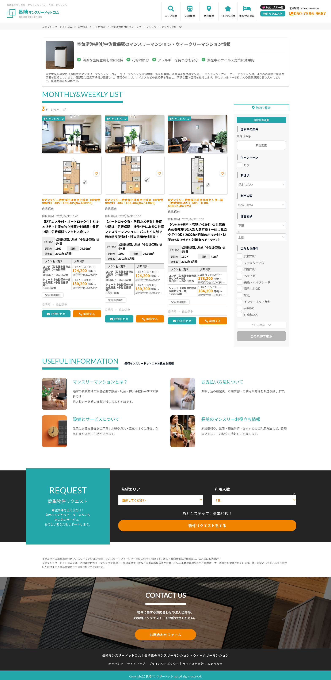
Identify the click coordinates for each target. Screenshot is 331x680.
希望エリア (130, 487)
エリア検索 (171, 16)
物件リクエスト (272, 14)
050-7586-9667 (310, 13)
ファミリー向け (254, 261)
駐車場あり (251, 313)
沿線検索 (190, 16)
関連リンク (116, 661)
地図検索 (209, 16)
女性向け (250, 254)
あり (246, 163)
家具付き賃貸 (246, 16)
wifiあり (249, 307)
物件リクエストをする (207, 524)
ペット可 (250, 274)
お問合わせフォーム (165, 633)
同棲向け (250, 267)
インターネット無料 (257, 300)
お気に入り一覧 (274, 7)
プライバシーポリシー (164, 661)
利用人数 (222, 487)
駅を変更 (261, 144)
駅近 (247, 294)
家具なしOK (252, 287)
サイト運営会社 (193, 661)
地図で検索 (263, 106)
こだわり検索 (228, 16)
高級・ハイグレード (257, 281)
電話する (89, 314)
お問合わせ (58, 314)
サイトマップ (136, 661)
